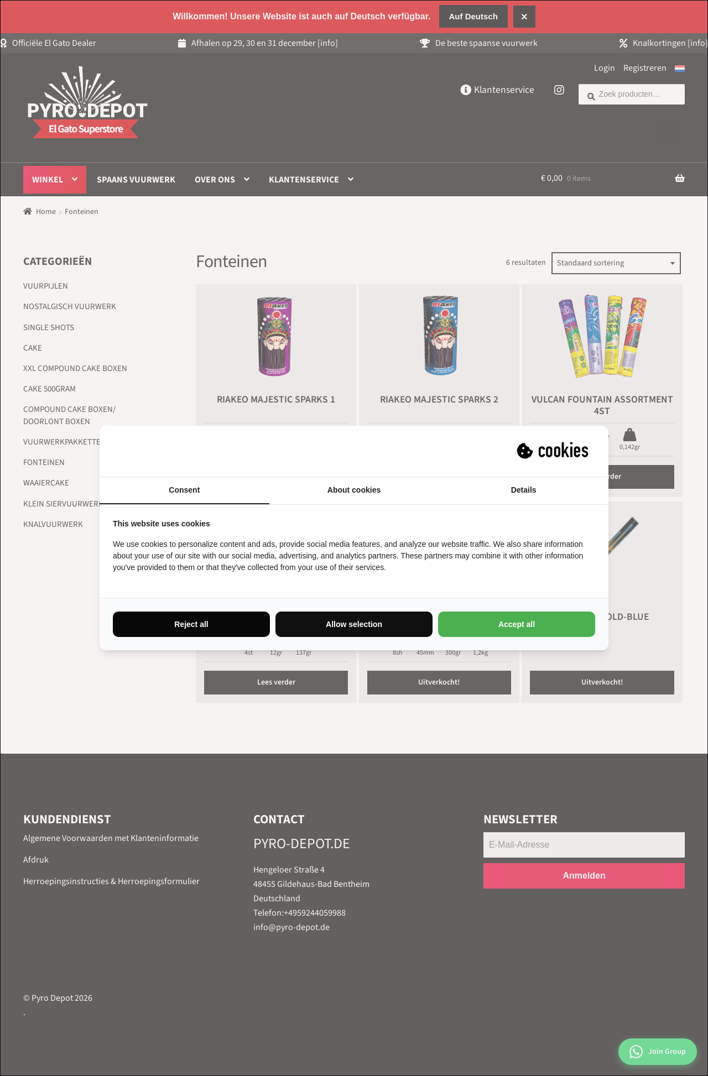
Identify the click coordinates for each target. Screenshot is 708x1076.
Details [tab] (524, 489)
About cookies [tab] (354, 489)
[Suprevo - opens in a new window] (553, 451)
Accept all (516, 624)
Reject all (191, 624)
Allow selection (354, 624)
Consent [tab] (184, 489)
